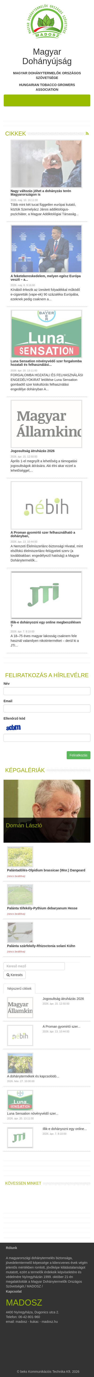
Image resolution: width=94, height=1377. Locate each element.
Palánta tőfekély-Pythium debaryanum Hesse (42, 908)
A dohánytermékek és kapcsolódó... (33, 1076)
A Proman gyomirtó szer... (61, 1026)
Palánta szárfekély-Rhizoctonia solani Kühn (41, 946)
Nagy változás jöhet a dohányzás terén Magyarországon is (41, 192)
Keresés (15, 975)
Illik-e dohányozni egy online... (65, 1129)
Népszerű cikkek (19, 988)
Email (8, 701)
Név (7, 683)
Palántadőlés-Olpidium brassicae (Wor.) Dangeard (46, 870)
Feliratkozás (78, 755)
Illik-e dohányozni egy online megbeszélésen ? (46, 624)
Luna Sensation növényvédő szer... (32, 1113)
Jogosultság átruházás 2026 (33, 451)
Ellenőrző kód (14, 718)
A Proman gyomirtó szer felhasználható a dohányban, (43, 534)
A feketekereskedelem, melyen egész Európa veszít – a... (46, 277)
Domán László (24, 825)
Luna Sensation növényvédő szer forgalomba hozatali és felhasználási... (46, 363)
